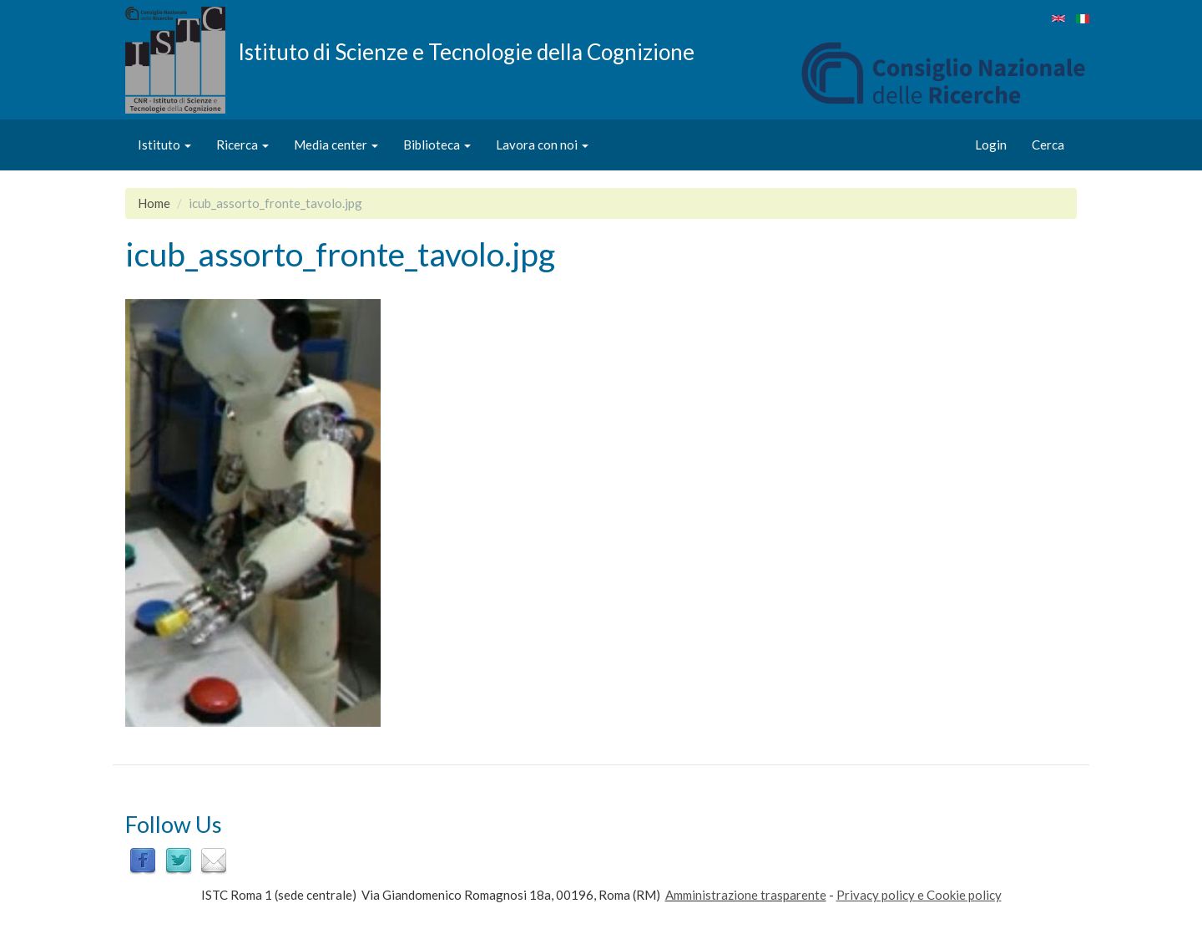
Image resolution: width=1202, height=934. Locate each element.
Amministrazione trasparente (745, 894)
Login (991, 144)
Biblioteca (437, 144)
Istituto (164, 144)
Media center (336, 144)
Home (154, 203)
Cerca (1048, 144)
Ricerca (242, 144)
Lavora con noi (542, 144)
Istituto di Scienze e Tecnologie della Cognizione (466, 51)
